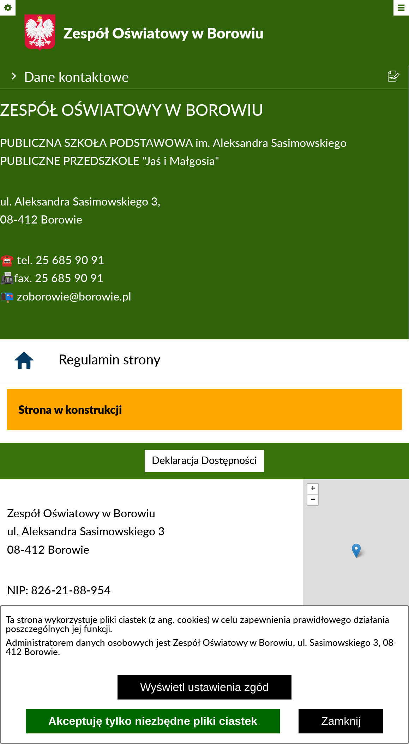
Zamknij (341, 721)
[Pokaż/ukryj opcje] (8, 8)
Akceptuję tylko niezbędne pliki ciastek (152, 721)
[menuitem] (204, 461)
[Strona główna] (24, 360)
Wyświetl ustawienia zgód (204, 687)
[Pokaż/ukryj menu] (400, 8)
